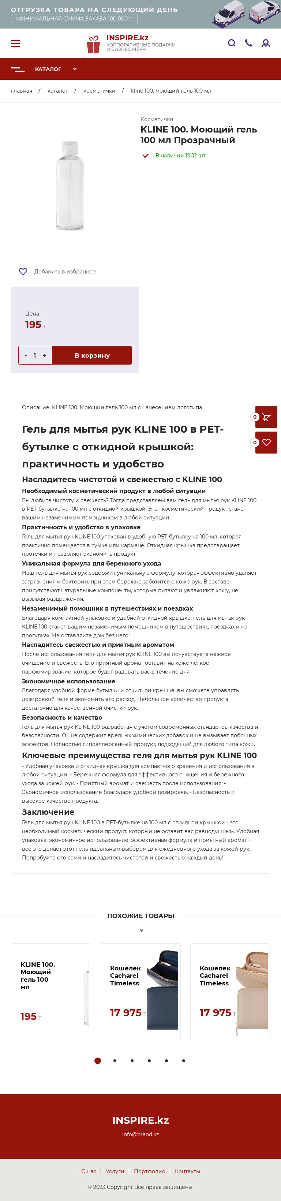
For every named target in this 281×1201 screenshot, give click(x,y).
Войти (265, 42)
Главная (21, 90)
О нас (88, 1171)
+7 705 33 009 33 (249, 42)
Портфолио (149, 1171)
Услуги (115, 1171)
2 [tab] (115, 1061)
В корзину (92, 355)
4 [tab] (150, 1061)
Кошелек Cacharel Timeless (125, 976)
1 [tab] (97, 1061)
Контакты (187, 1171)
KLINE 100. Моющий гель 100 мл (37, 976)
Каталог (48, 69)
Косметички (99, 90)
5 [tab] (167, 1061)
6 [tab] (184, 1061)
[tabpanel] (51, 991)
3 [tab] (133, 1061)
